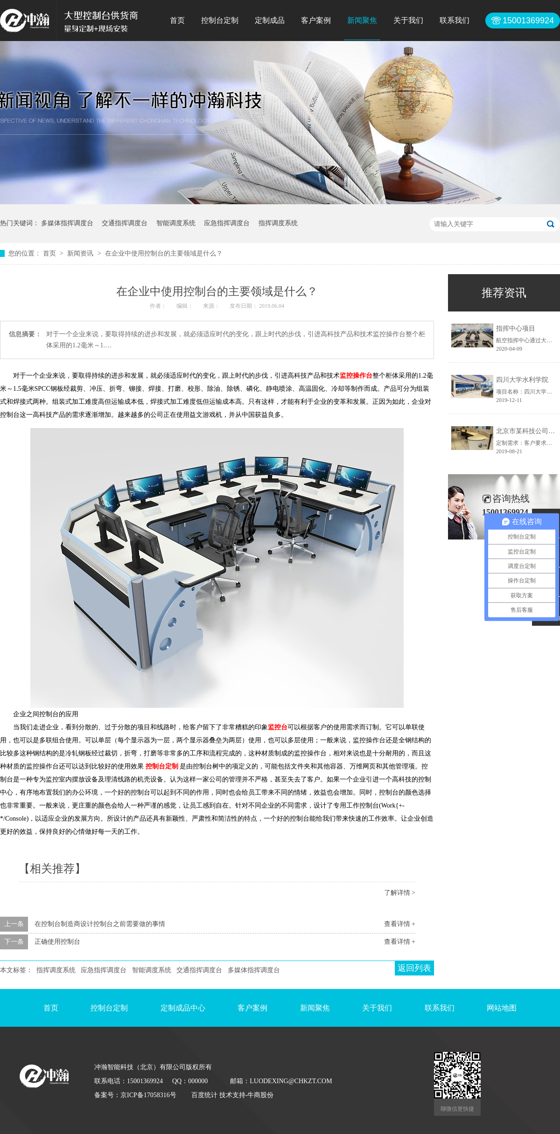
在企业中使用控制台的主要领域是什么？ (164, 253)
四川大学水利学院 (522, 379)
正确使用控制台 (57, 941)
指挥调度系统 (278, 223)
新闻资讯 (81, 253)
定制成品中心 (183, 1008)
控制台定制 (219, 20)
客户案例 (316, 20)
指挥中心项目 (515, 328)
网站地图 (502, 1008)
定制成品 (270, 20)
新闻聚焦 (362, 20)
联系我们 (454, 20)
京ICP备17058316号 (148, 1095)
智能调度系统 (176, 223)
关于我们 (408, 20)
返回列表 (414, 968)
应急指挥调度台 (227, 223)
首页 (177, 20)
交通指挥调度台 (124, 223)
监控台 (277, 727)
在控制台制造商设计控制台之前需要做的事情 (100, 923)
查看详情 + (399, 923)
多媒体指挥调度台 (67, 223)
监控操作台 (356, 375)
